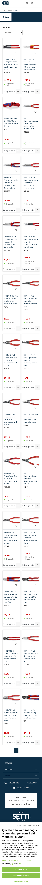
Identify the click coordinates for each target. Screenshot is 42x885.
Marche (10, 10)
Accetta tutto (21, 870)
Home (3, 10)
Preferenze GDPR (21, 882)
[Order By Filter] (13, 32)
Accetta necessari (21, 876)
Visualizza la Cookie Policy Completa (16, 860)
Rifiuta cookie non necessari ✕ (27, 826)
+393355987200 (30, 783)
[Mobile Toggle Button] (38, 3)
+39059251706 (12, 783)
